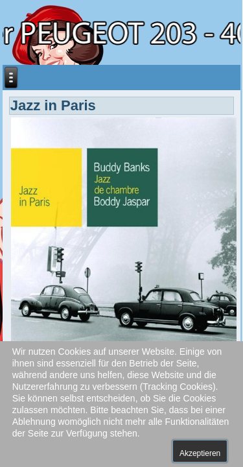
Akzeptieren (199, 453)
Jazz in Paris (53, 105)
